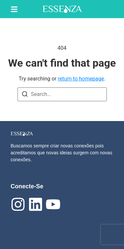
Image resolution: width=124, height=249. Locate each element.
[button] (14, 9)
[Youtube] (53, 204)
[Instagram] (18, 204)
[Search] (24, 95)
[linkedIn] (35, 204)
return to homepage (81, 79)
